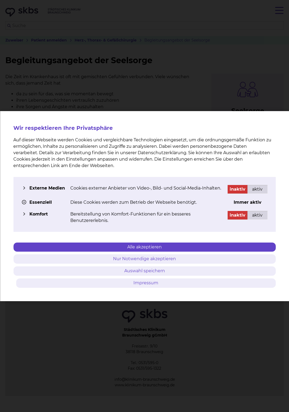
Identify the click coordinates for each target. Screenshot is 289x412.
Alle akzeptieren (144, 247)
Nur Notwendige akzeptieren (144, 258)
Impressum (145, 282)
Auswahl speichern (144, 270)
